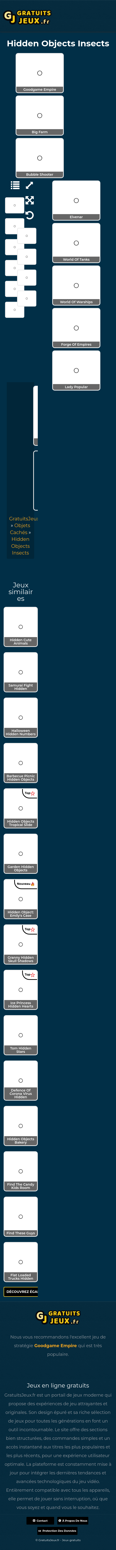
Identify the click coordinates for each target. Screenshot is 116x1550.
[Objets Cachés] (12, 185)
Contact (40, 1520)
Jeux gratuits (71, 1540)
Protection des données (57, 1530)
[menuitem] (20, 546)
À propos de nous (72, 1520)
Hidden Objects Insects (20, 546)
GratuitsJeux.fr (26, 519)
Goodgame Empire (55, 1345)
